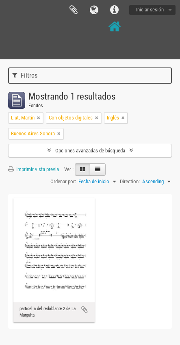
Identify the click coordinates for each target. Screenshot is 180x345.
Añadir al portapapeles (84, 310)
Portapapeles (73, 10)
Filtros (24, 75)
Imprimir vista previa (33, 169)
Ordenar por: (63, 181)
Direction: (130, 181)
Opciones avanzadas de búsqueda (90, 151)
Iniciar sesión (150, 10)
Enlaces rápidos (114, 10)
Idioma (94, 10)
